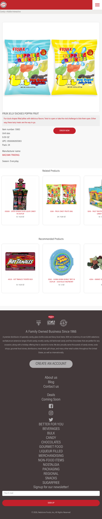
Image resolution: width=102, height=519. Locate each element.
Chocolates (51, 442)
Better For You (51, 424)
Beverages (51, 429)
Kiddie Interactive (14, 12)
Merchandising (51, 456)
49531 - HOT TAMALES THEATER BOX (20, 279)
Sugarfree (51, 483)
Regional (51, 474)
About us (51, 378)
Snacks (51, 478)
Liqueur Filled (51, 451)
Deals (51, 395)
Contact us (51, 387)
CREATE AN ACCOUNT (51, 364)
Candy (2, 12)
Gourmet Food (51, 447)
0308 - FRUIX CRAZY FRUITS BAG (61, 211)
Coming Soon (51, 400)
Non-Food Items (51, 460)
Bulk (51, 433)
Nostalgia (51, 465)
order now (64, 131)
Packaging (51, 469)
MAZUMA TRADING (10, 155)
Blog (51, 382)
